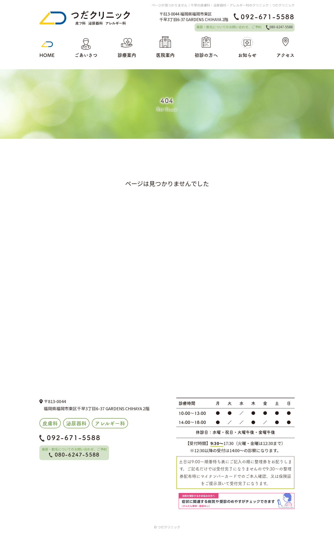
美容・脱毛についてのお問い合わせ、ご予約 (244, 27)
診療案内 (127, 47)
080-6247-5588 (74, 454)
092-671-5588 (264, 16)
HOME (47, 47)
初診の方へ (206, 47)
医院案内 (165, 47)
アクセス (285, 47)
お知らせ (247, 47)
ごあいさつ (85, 47)
